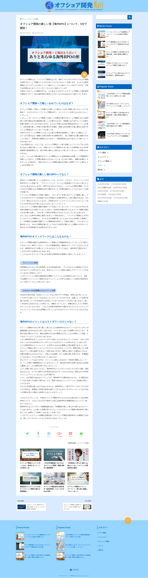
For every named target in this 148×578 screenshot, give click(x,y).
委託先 (102, 170)
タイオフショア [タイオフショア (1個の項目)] (103, 191)
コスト (102, 165)
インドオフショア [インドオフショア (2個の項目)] (103, 184)
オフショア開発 (83, 443)
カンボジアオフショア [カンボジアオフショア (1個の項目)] (120, 187)
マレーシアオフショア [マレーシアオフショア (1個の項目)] (104, 198)
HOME (74, 570)
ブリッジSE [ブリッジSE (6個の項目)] (102, 194)
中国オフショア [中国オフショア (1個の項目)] (103, 201)
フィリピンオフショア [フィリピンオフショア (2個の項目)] (117, 191)
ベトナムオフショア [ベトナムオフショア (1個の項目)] (114, 194)
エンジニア (103, 157)
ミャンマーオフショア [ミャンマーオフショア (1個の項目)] (120, 198)
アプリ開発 (103, 153)
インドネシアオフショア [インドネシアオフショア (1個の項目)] (118, 184)
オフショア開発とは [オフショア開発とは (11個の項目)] (104, 187)
